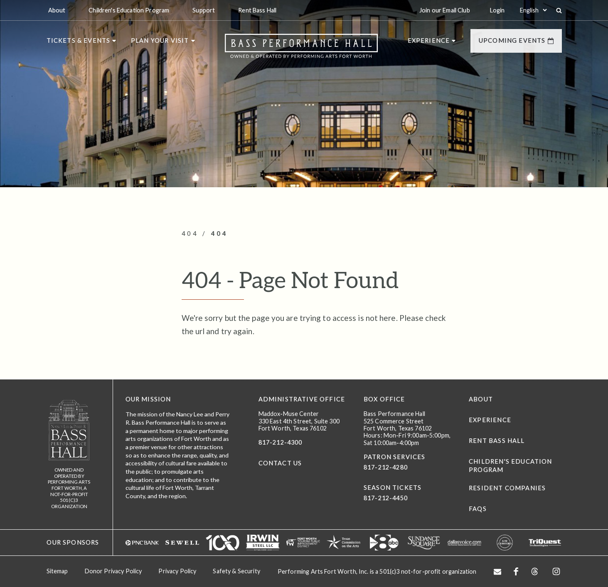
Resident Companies (507, 488)
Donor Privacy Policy (113, 571)
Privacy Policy (177, 571)
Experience (490, 419)
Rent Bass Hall (496, 440)
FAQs (478, 508)
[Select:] (533, 10)
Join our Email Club (444, 10)
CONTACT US (280, 463)
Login (497, 10)
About (481, 399)
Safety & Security (236, 571)
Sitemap (57, 571)
